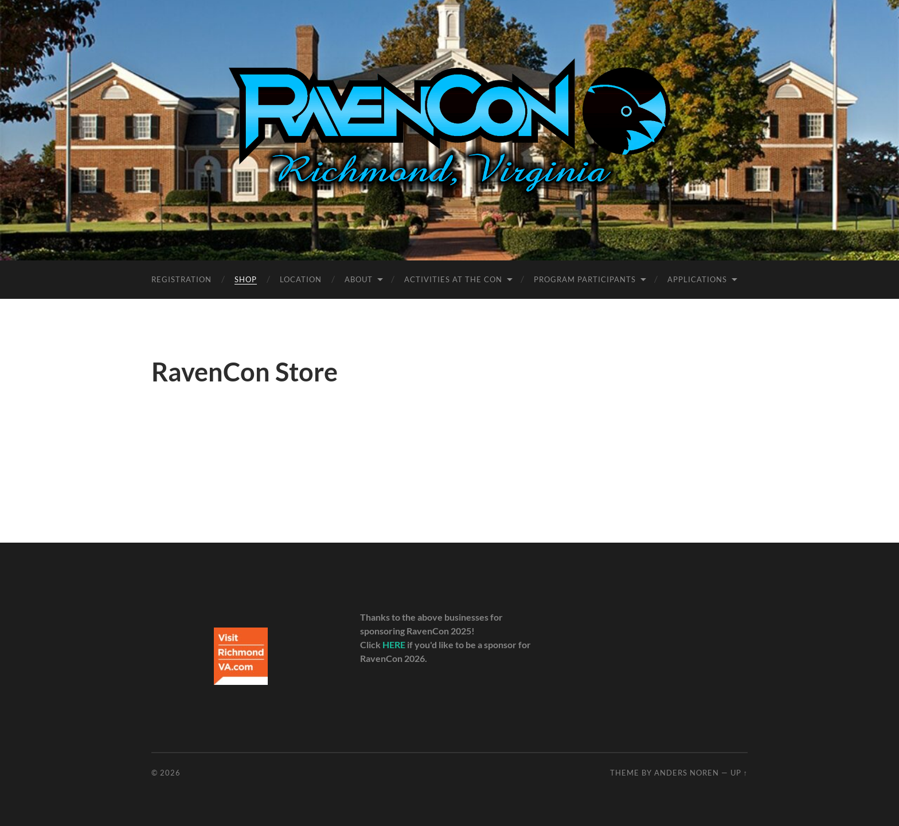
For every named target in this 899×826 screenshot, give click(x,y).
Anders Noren (686, 772)
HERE (393, 644)
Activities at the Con (453, 279)
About (359, 279)
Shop (245, 279)
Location (301, 279)
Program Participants (585, 279)
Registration (181, 279)
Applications (697, 279)
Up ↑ (739, 772)
